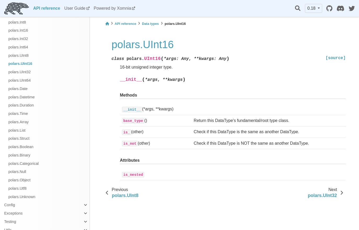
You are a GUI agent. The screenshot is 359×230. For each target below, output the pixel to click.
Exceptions (13, 213)
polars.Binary (19, 155)
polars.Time (18, 113)
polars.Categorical (23, 163)
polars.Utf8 (17, 188)
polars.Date (18, 89)
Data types (150, 24)
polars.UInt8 (18, 55)
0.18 (312, 8)
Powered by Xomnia (112, 8)
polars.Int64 (18, 47)
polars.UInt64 (19, 80)
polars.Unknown (21, 197)
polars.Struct (19, 138)
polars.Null (17, 172)
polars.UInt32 (19, 72)
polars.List (17, 130)
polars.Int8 (17, 22)
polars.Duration (21, 105)
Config (9, 205)
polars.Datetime (21, 97)
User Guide (74, 8)
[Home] (107, 23)
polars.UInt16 (20, 63)
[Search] (298, 8)
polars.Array (18, 122)
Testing (10, 222)
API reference (46, 8)
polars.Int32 (18, 39)
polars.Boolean (20, 147)
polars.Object (19, 180)
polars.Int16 (18, 30)
